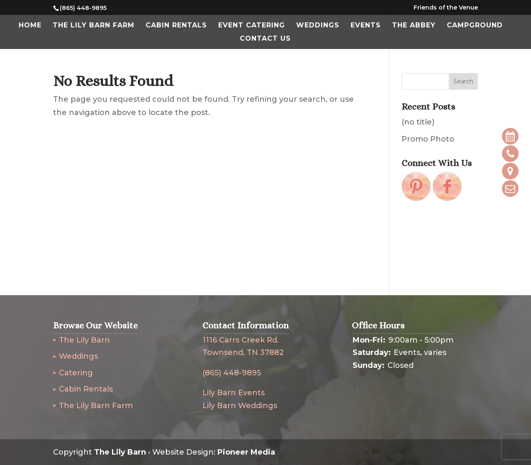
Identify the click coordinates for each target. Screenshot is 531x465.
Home (30, 25)
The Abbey (414, 25)
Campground (475, 25)
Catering (76, 372)
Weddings (317, 25)
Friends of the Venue (446, 8)
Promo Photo (428, 139)
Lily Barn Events (233, 392)
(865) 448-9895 (231, 372)
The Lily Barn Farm (93, 25)
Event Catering (251, 25)
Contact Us (265, 39)
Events (366, 25)
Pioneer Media (246, 452)
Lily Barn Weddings (239, 405)
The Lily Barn (84, 340)
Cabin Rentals (176, 25)
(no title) (418, 122)
